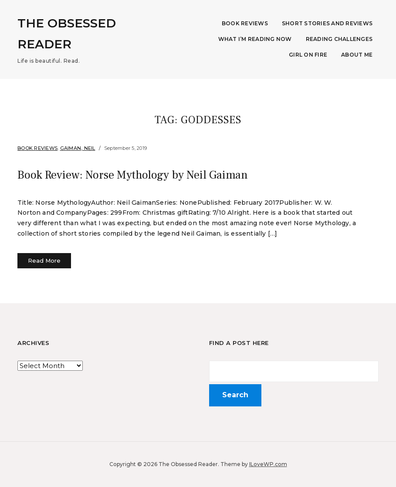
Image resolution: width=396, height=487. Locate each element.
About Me (356, 54)
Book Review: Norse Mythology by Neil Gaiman (139, 175)
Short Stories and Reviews (327, 23)
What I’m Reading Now (255, 39)
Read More (44, 260)
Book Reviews (245, 23)
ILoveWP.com (268, 464)
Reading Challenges (339, 39)
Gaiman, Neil (77, 148)
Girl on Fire (308, 54)
